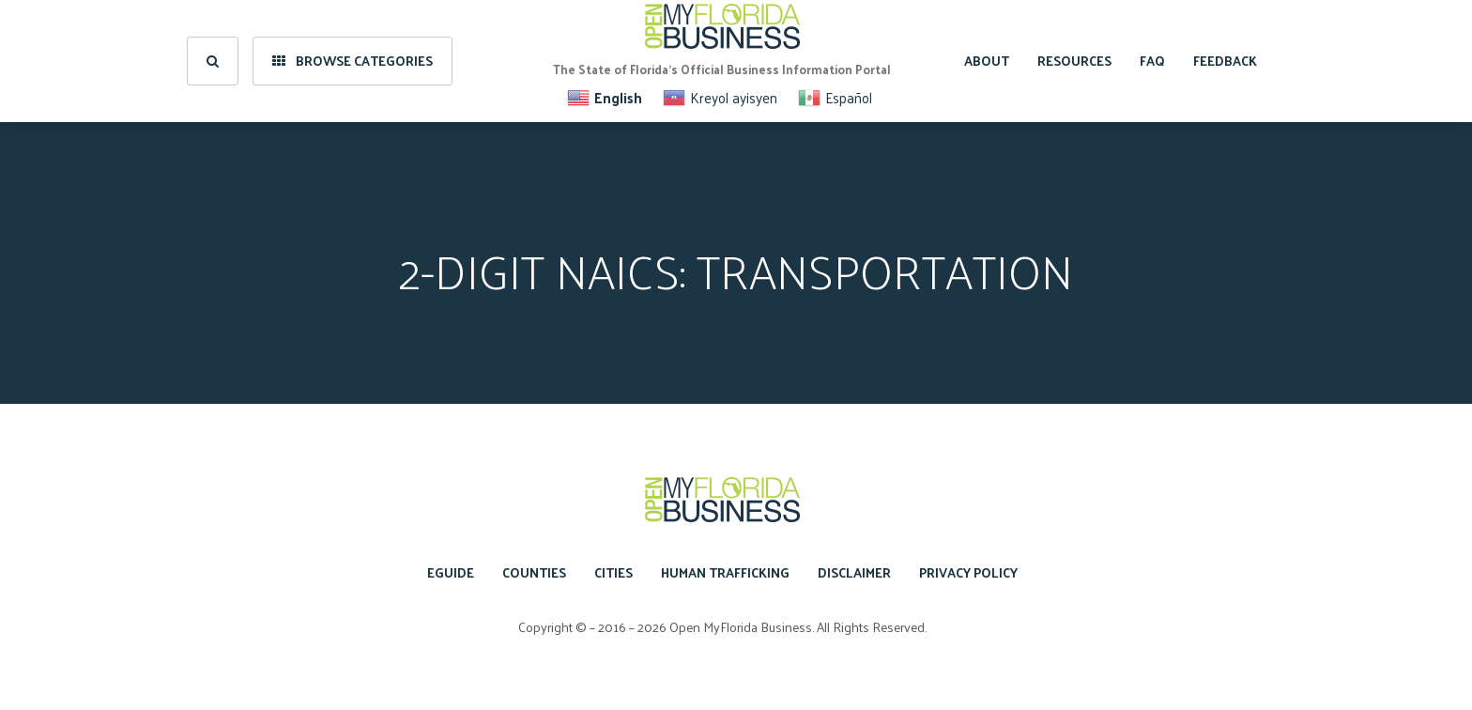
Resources (1074, 60)
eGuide (450, 572)
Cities (613, 572)
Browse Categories (352, 60)
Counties (534, 572)
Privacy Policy (968, 572)
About (986, 60)
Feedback (1225, 60)
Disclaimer (854, 572)
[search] (212, 61)
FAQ (1152, 60)
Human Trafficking (725, 572)
